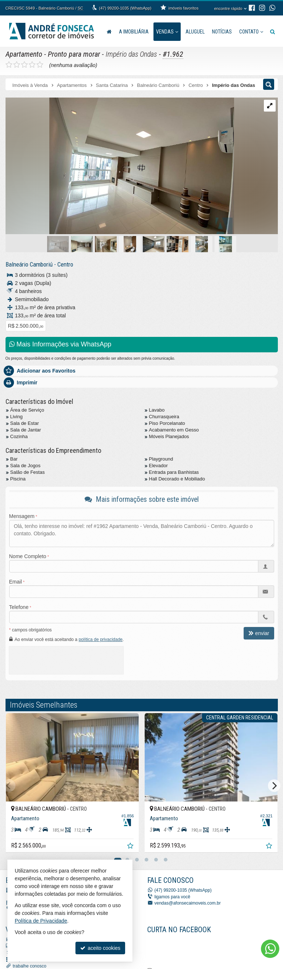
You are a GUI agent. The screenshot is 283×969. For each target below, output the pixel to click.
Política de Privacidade (41, 921)
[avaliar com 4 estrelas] (32, 64)
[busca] (272, 31)
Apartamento (24, 54)
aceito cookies (100, 948)
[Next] (274, 785)
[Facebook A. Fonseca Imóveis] (202, 949)
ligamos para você (172, 896)
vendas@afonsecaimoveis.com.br (188, 903)
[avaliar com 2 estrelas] (16, 64)
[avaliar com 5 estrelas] (39, 64)
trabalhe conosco (29, 966)
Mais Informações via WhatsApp (60, 344)
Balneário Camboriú (29, 264)
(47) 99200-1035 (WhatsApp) (125, 8)
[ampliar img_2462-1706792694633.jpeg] (120, 166)
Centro (65, 264)
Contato (251, 32)
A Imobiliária (134, 32)
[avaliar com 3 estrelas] (24, 64)
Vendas (167, 32)
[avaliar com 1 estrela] (9, 64)
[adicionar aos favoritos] (131, 847)
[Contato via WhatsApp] (270, 949)
